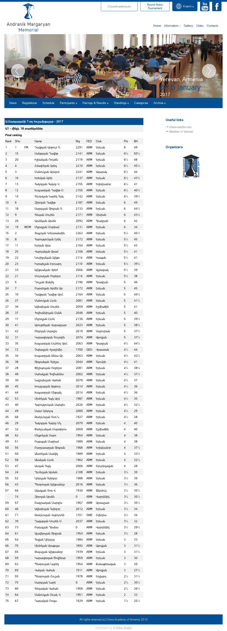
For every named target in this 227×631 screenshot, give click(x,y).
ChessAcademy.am (119, 6)
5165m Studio (122, 627)
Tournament (155, 6)
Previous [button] (18, 71)
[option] (113, 66)
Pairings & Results (94, 103)
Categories (141, 103)
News (13, 103)
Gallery (188, 25)
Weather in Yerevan (181, 131)
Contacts (212, 25)
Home (157, 25)
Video (199, 25)
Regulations (29, 103)
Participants (67, 103)
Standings (120, 103)
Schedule (48, 103)
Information (171, 25)
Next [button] (209, 71)
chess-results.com (180, 127)
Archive (158, 103)
